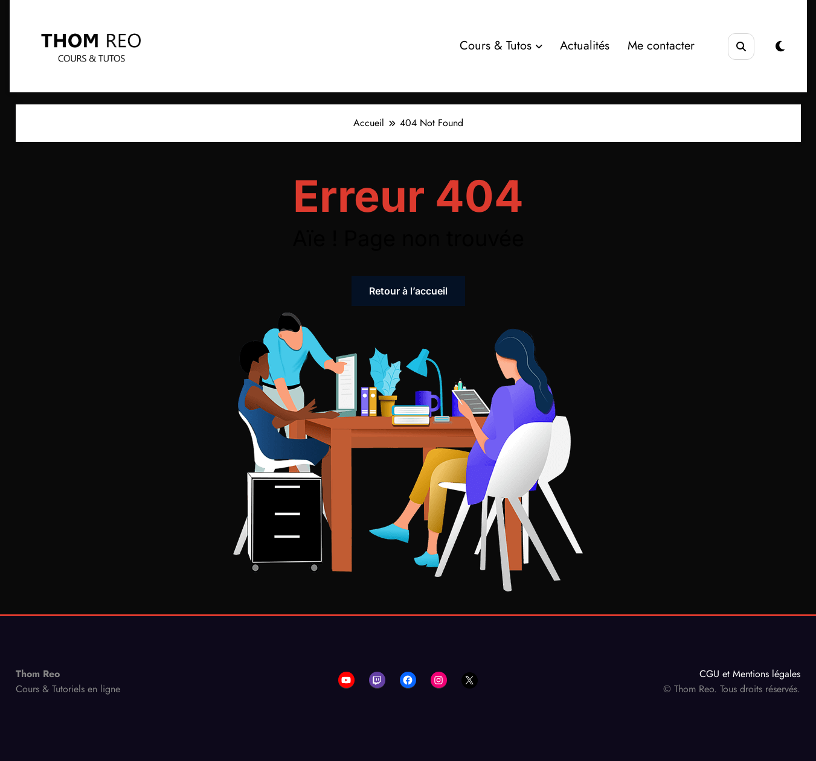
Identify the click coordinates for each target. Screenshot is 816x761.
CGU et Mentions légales (749, 674)
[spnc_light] (780, 47)
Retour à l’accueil (408, 291)
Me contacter (661, 45)
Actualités (584, 45)
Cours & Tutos (501, 45)
